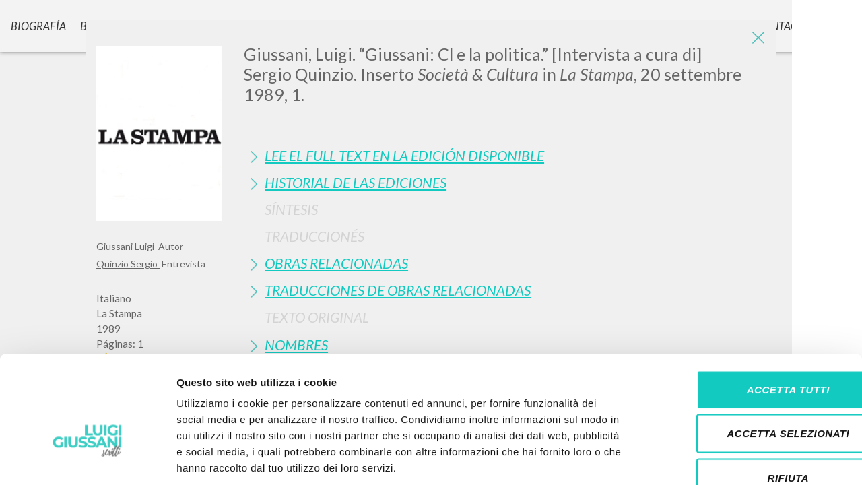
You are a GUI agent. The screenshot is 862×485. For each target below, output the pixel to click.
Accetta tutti (749, 308)
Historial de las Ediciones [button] (355, 182)
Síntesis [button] (291, 209)
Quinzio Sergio (128, 263)
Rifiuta (749, 396)
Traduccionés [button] (314, 236)
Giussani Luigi (126, 246)
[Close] (755, 40)
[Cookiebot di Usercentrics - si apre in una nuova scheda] (87, 459)
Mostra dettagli (708, 458)
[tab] (504, 155)
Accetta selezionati (749, 352)
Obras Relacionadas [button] (336, 263)
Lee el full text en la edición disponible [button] (404, 155)
